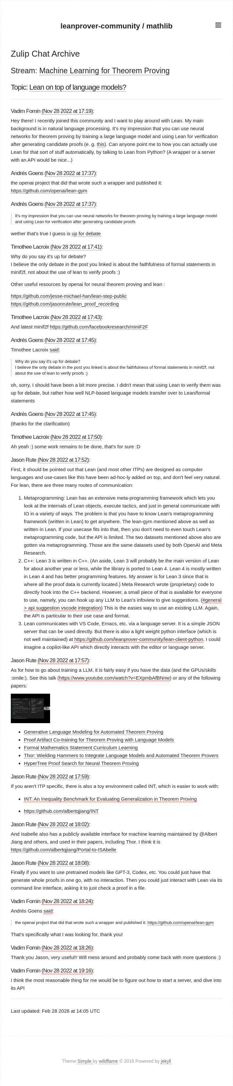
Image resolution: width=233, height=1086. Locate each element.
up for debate (86, 233)
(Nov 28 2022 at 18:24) (67, 901)
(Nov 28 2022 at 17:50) (75, 437)
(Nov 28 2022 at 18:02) (63, 824)
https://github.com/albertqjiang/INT (61, 810)
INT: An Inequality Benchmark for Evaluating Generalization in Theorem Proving (110, 799)
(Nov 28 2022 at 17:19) (67, 111)
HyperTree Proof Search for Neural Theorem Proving (81, 763)
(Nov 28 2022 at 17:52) (63, 459)
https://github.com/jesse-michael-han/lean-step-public (69, 296)
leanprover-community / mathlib (117, 26)
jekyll (166, 1061)
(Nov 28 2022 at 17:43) (75, 317)
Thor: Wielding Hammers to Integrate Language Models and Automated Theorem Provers (121, 755)
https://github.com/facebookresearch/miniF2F (99, 326)
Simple (85, 1061)
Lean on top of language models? (77, 87)
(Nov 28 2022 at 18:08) (63, 863)
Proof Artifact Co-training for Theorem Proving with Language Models (99, 739)
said (54, 349)
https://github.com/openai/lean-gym (49, 190)
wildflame (108, 1061)
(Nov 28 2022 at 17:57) (63, 660)
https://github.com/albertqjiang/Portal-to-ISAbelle (63, 849)
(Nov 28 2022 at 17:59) (63, 777)
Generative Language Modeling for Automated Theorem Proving (93, 732)
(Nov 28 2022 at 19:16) (67, 971)
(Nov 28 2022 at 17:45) (70, 340)
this (100, 144)
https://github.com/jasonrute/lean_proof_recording (65, 304)
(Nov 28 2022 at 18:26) (67, 948)
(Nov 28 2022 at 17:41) (75, 247)
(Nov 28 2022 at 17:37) (70, 173)
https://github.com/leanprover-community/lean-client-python (138, 639)
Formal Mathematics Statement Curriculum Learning (81, 747)
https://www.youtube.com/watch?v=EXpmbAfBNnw (114, 677)
